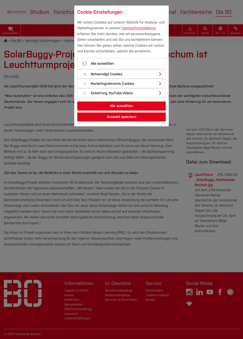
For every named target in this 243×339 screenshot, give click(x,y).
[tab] (123, 74)
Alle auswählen (102, 63)
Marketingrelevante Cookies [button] (112, 84)
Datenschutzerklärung (139, 28)
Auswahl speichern (121, 117)
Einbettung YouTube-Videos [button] (112, 93)
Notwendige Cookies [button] (106, 74)
